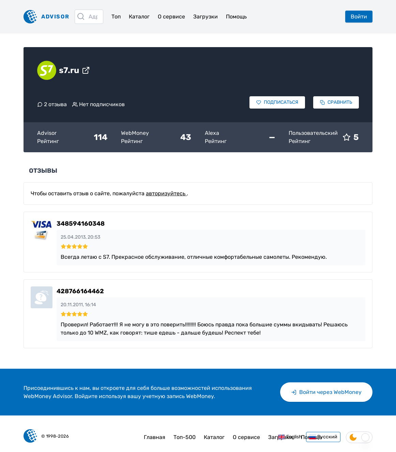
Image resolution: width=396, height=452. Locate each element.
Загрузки (205, 16)
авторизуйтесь (166, 193)
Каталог (139, 16)
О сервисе (171, 16)
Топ (116, 16)
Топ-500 (184, 437)
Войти (359, 16)
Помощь (236, 16)
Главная (154, 437)
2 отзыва (52, 104)
